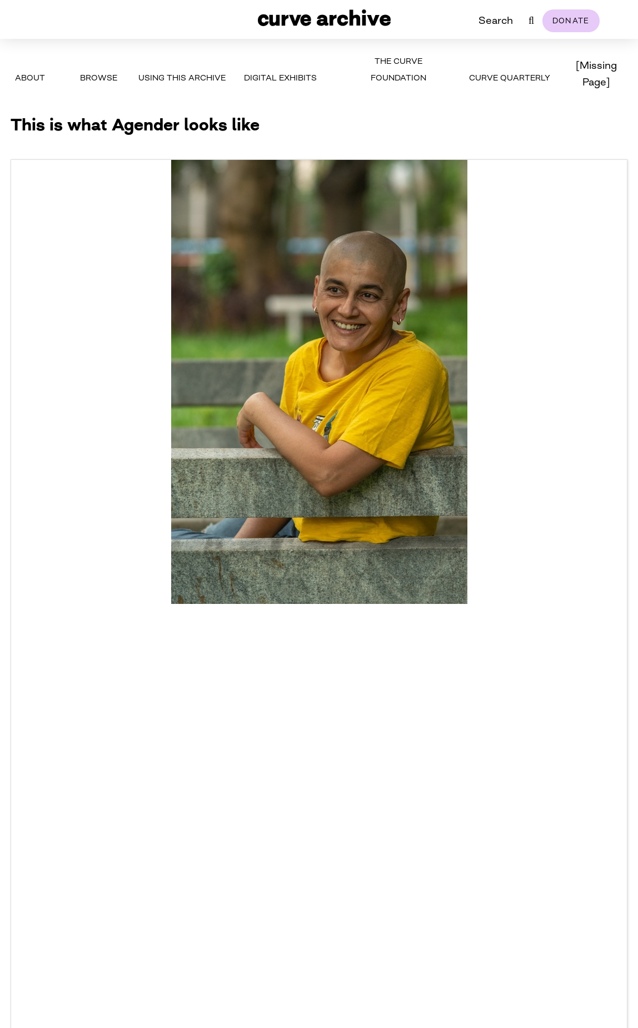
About (30, 77)
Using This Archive (182, 77)
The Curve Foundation (398, 69)
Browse (98, 77)
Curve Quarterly (509, 77)
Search (495, 20)
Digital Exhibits (280, 77)
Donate (571, 20)
